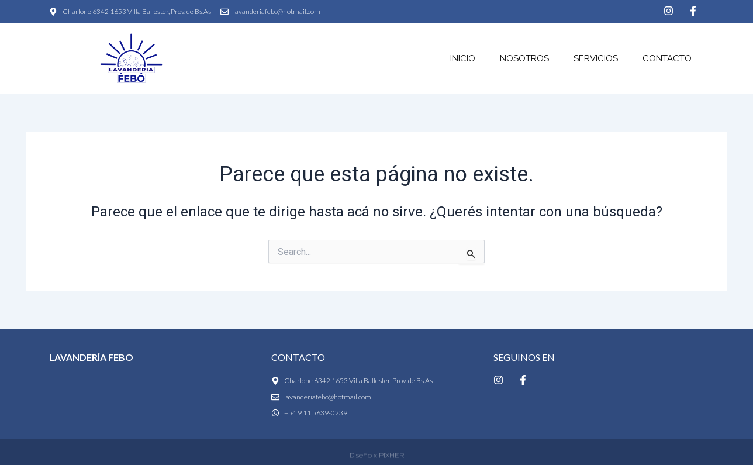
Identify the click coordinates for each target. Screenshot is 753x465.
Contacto (667, 58)
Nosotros (524, 58)
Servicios (596, 58)
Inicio (462, 58)
